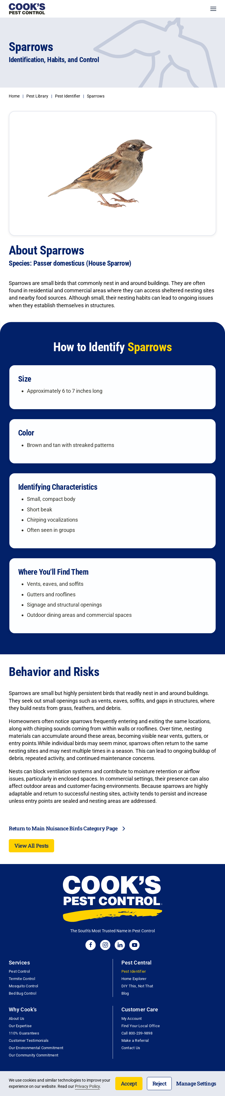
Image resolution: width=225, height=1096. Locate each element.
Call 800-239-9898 (136, 1033)
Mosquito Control (23, 986)
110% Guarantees (24, 1033)
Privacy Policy (87, 1086)
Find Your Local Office (140, 1026)
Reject (159, 1083)
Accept (129, 1083)
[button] (213, 9)
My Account (131, 1018)
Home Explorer (133, 979)
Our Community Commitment (33, 1055)
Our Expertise (20, 1026)
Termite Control (22, 979)
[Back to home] (27, 9)
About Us (16, 1018)
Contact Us (130, 1048)
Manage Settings (196, 1083)
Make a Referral (135, 1040)
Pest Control (19, 971)
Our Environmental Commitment (36, 1048)
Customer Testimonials (29, 1040)
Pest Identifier (133, 971)
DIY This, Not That (137, 986)
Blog (125, 993)
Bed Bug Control (22, 993)
